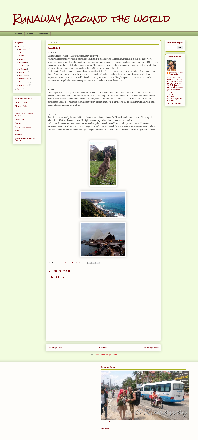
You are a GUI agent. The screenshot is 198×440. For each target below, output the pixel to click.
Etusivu (18, 34)
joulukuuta (23, 49)
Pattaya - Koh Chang (23, 127)
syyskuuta (23, 66)
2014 (19, 89)
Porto (17, 131)
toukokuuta (23, 79)
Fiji (20, 52)
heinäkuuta (23, 72)
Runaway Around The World (176, 74)
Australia (22, 55)
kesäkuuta (23, 76)
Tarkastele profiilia (174, 103)
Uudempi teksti (55, 347)
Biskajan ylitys (20, 119)
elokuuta (22, 69)
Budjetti (30, 34)
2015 (19, 47)
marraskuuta (24, 59)
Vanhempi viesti (151, 347)
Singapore (18, 134)
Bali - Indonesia (21, 102)
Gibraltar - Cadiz (21, 106)
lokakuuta (23, 63)
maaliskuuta (23, 85)
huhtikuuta (23, 82)
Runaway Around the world (91, 18)
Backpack (43, 34)
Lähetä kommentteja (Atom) (106, 355)
